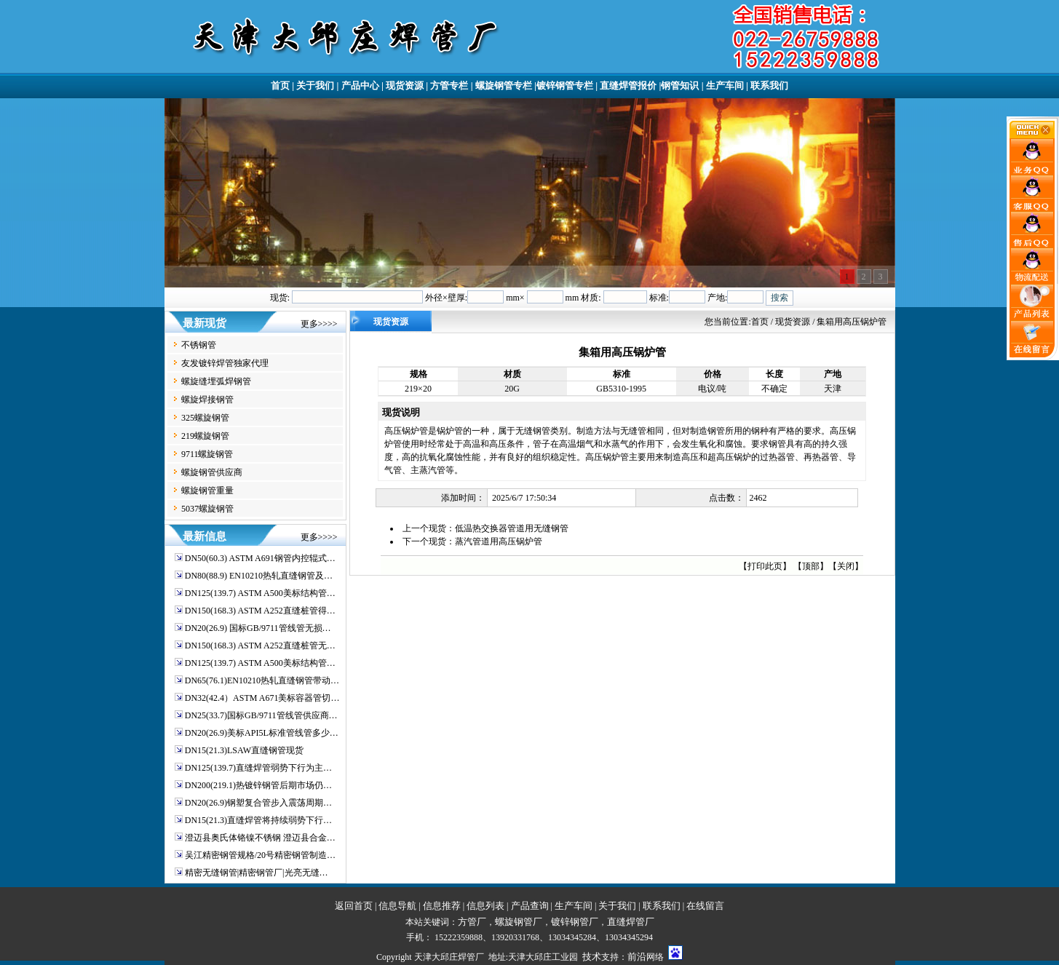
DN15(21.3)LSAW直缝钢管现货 (244, 750)
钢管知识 (680, 85)
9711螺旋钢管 (207, 454)
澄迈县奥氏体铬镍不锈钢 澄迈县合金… (260, 838)
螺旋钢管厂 (518, 921)
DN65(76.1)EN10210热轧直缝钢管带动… (262, 680)
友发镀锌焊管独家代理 (225, 363)
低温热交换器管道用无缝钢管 (511, 528)
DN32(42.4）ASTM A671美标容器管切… (262, 698)
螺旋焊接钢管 (207, 399)
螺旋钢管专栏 (503, 85)
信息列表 (485, 905)
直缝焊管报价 (628, 85)
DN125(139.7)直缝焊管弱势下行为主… (258, 768)
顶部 (811, 566)
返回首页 (354, 905)
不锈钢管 (198, 345)
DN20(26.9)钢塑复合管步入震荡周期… (258, 803)
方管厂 (472, 921)
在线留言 (705, 905)
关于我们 (315, 85)
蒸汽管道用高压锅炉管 (498, 541)
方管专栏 (449, 85)
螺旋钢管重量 (207, 490)
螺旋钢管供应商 (211, 472)
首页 (280, 85)
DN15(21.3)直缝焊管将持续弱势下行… (258, 820)
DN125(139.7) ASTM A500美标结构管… (260, 593)
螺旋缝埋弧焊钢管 (216, 381)
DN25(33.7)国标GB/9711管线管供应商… (261, 715)
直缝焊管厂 (630, 921)
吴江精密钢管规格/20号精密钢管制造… (260, 855)
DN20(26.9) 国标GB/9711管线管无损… (258, 628)
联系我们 (769, 85)
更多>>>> (319, 324)
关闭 (845, 566)
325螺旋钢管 (205, 418)
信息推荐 (442, 905)
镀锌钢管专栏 (564, 85)
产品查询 (530, 905)
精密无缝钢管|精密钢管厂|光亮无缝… (256, 872)
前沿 (636, 956)
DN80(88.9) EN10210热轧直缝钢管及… (259, 576)
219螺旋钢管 (205, 436)
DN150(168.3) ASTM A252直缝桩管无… (260, 645)
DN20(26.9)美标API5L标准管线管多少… (261, 733)
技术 (591, 956)
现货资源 (405, 85)
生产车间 (725, 85)
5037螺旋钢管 (207, 509)
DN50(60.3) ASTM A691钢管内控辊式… (260, 558)
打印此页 (764, 566)
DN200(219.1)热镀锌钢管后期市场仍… (258, 785)
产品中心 (360, 85)
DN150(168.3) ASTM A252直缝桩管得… (260, 610)
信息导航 (397, 905)
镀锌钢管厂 (574, 921)
